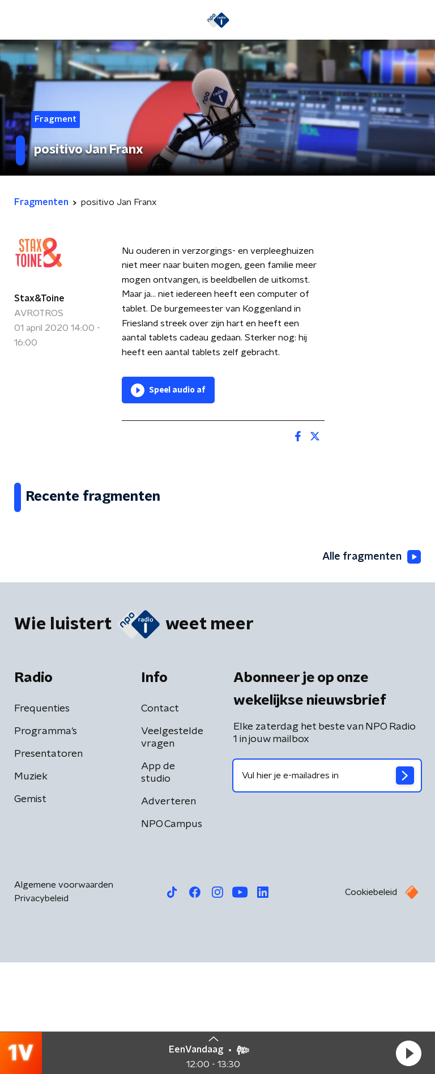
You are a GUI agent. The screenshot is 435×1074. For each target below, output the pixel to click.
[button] (408, 1053)
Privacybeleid (41, 1010)
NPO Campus (171, 936)
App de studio (158, 884)
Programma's (45, 843)
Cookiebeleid (371, 1003)
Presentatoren (48, 865)
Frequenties (42, 820)
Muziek (31, 888)
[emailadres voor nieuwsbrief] (327, 887)
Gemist (30, 911)
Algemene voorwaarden (63, 996)
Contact (160, 820)
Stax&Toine (39, 298)
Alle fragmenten (371, 668)
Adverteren (168, 913)
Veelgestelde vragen (172, 849)
